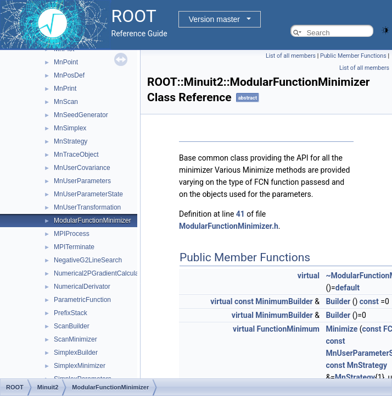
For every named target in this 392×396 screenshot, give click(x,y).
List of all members (291, 55)
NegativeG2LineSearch (88, 260)
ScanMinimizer (75, 339)
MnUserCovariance (82, 168)
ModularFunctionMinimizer (92, 220)
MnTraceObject (76, 154)
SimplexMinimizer (79, 366)
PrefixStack (70, 313)
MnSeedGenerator (81, 115)
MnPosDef (69, 75)
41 (240, 214)
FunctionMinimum (288, 328)
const (244, 301)
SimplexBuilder (76, 352)
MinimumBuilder (283, 301)
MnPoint (66, 62)
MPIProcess (71, 234)
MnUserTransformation (87, 207)
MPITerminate (74, 247)
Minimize (341, 328)
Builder (338, 301)
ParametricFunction (82, 300)
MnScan (66, 102)
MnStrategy (70, 141)
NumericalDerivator (82, 286)
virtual (309, 275)
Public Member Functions (353, 55)
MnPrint (65, 88)
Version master (214, 19)
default (347, 287)
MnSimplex (70, 128)
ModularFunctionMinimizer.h (228, 226)
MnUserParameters (82, 181)
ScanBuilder (71, 326)
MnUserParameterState (88, 194)
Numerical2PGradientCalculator (100, 273)
